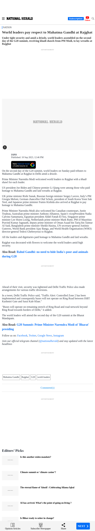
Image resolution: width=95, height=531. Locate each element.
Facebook (22, 335)
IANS (14, 154)
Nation (7, 27)
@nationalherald (49, 341)
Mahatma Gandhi (11, 377)
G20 (33, 377)
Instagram (58, 335)
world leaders (43, 377)
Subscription (75, 18)
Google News (45, 335)
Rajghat (25, 377)
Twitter (32, 335)
